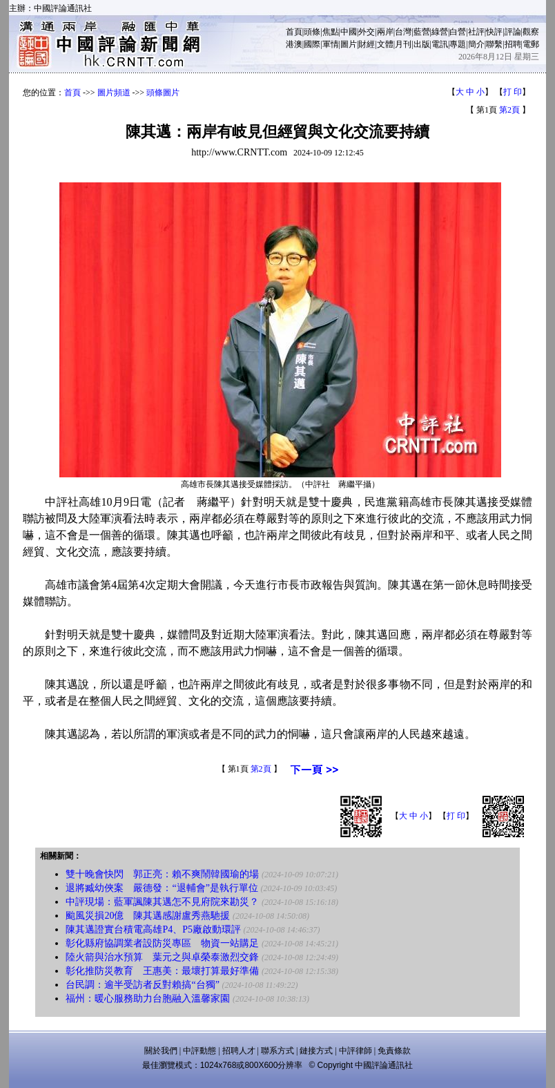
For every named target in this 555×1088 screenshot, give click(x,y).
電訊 (439, 44)
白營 (457, 32)
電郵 (531, 44)
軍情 (330, 44)
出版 (421, 44)
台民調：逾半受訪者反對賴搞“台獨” (142, 985)
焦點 (330, 32)
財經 (366, 44)
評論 (513, 32)
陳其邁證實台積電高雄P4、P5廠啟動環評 (153, 929)
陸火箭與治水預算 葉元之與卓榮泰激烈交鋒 (162, 957)
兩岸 (385, 32)
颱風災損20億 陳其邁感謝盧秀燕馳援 (148, 915)
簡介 (476, 44)
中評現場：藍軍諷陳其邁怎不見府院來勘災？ (162, 902)
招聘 (513, 44)
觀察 (531, 32)
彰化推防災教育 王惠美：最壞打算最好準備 (162, 971)
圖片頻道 (113, 92)
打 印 (512, 92)
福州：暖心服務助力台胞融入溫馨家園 (148, 998)
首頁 (294, 32)
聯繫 (494, 44)
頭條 (312, 32)
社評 (476, 32)
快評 (494, 32)
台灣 (403, 32)
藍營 (421, 32)
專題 (457, 44)
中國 (348, 32)
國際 (312, 44)
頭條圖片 (162, 92)
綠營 (439, 32)
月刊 (403, 44)
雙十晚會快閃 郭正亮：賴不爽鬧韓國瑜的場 (162, 874)
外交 (366, 32)
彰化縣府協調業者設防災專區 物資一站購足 (162, 943)
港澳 (294, 44)
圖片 (348, 44)
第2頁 (509, 110)
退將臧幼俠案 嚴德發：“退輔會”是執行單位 (161, 888)
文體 (385, 44)
